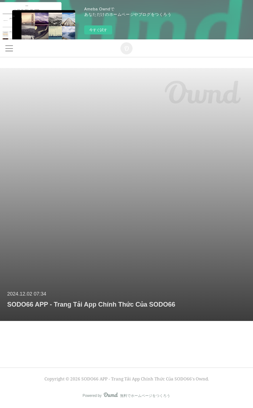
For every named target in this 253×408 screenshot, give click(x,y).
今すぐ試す (98, 30)
